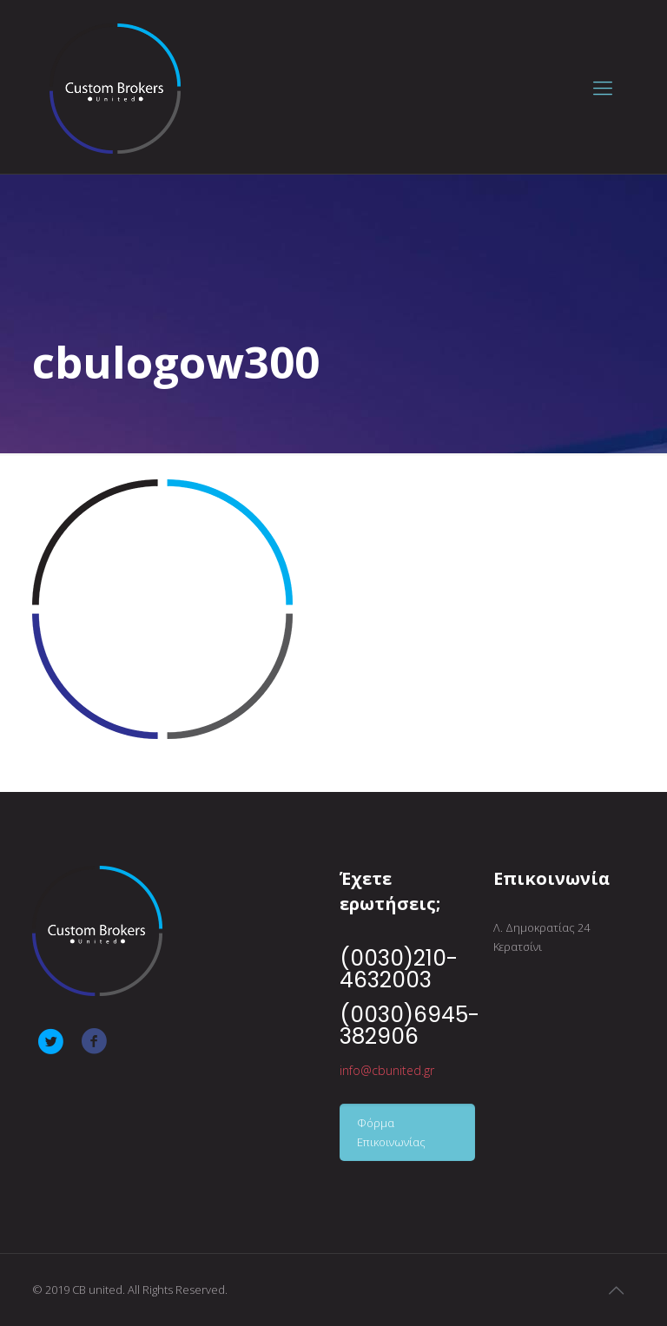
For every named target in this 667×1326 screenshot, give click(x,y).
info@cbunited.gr (387, 1070)
